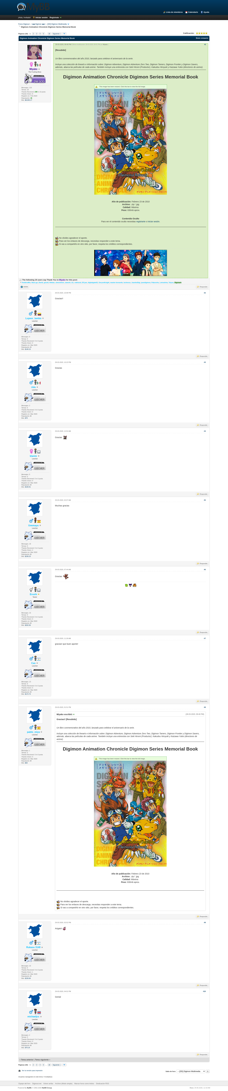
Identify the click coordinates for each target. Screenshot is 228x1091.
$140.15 (28, 349)
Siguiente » (57, 34)
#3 (205, 362)
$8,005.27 (28, 100)
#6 (205, 569)
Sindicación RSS (102, 1084)
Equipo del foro (24, 1084)
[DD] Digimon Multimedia (57, 24)
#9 (205, 922)
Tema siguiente (42, 1060)
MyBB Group (47, 1088)
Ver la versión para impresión (32, 1070)
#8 (205, 707)
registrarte (140, 221)
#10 (204, 991)
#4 (205, 431)
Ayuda (206, 12)
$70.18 (27, 1047)
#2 (205, 293)
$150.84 (28, 978)
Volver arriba (48, 1084)
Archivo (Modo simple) (63, 1084)
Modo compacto (202, 38)
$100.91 (28, 487)
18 (49, 34)
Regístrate (54, 17)
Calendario (193, 12)
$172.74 (28, 694)
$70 (26, 418)
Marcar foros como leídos (84, 1084)
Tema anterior (27, 1060)
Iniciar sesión (42, 17)
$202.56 (28, 625)
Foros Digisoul (24, 24)
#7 (205, 638)
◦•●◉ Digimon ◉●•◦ (38, 24)
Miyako (105, 44)
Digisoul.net (36, 1084)
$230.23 (28, 556)
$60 (26, 763)
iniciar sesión (154, 221)
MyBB (29, 1088)
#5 (205, 500)
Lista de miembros (174, 12)
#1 (205, 44)
